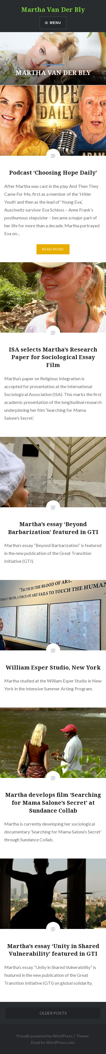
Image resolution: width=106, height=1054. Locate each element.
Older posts (53, 1013)
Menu (55, 23)
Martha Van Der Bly (53, 9)
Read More (53, 249)
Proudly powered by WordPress (44, 1035)
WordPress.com (60, 1042)
